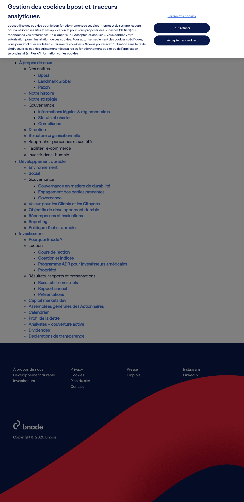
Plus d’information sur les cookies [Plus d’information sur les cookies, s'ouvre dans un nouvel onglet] (54, 49)
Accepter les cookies (182, 36)
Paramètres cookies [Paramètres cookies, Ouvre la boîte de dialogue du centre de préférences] (182, 12)
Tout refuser (182, 24)
